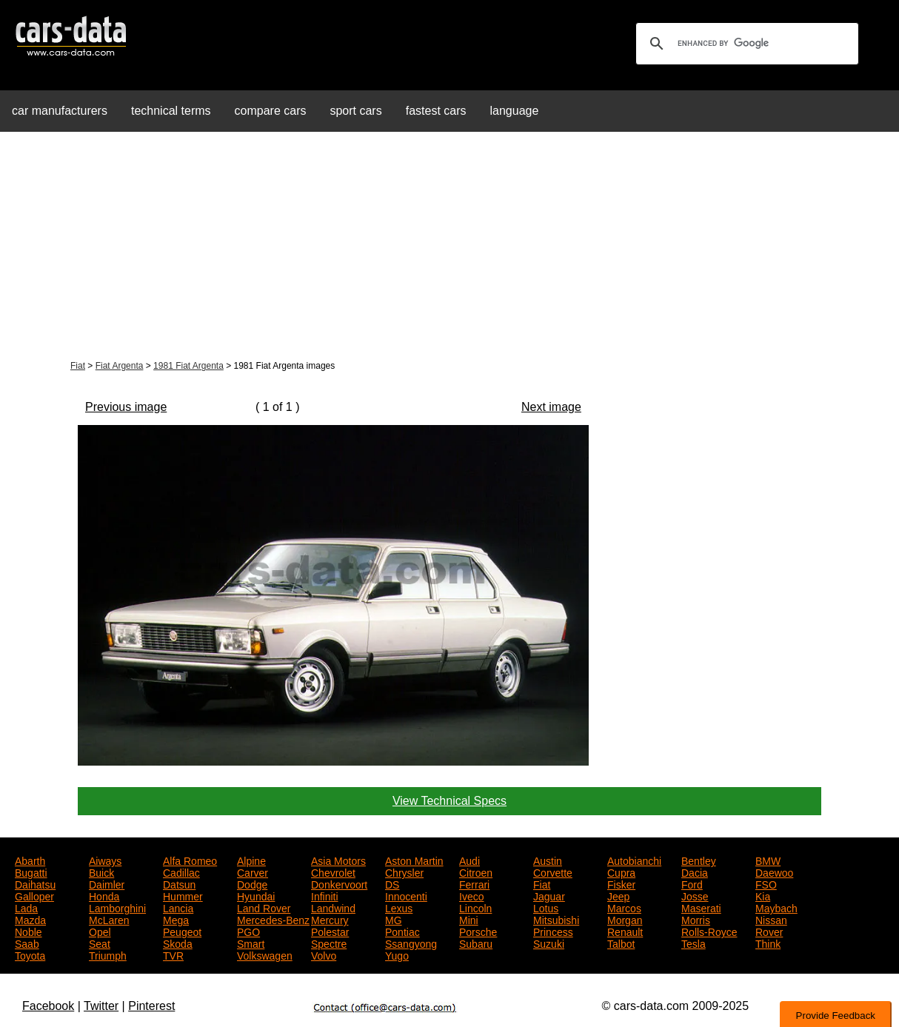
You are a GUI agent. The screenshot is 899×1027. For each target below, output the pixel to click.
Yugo (397, 954)
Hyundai (256, 895)
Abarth (30, 859)
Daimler (106, 883)
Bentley (698, 859)
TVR (173, 954)
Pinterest (151, 1006)
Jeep (618, 895)
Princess (553, 930)
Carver (252, 871)
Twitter (101, 1006)
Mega (176, 918)
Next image (551, 407)
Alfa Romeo (190, 859)
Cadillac (181, 871)
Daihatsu (35, 883)
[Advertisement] (449, 247)
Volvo (323, 954)
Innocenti (406, 895)
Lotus (545, 907)
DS (392, 883)
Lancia (178, 907)
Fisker (621, 883)
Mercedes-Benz (273, 918)
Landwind (333, 907)
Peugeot (182, 930)
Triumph (108, 954)
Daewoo (774, 871)
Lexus (398, 907)
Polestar (330, 930)
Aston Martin (414, 859)
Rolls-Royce (709, 930)
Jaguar (549, 895)
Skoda (178, 942)
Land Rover (263, 907)
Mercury (330, 918)
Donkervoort (339, 883)
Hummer (183, 895)
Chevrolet (333, 871)
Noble (28, 930)
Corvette (552, 871)
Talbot (621, 942)
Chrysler (404, 871)
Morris (695, 918)
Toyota (30, 954)
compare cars (271, 110)
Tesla (693, 942)
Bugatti (31, 871)
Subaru (475, 942)
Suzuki (548, 942)
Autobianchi (634, 859)
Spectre (329, 942)
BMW (768, 859)
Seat (99, 942)
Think (768, 942)
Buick (101, 871)
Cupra (621, 871)
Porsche (478, 930)
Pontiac (402, 930)
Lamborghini (117, 907)
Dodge (252, 883)
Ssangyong (411, 942)
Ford (692, 883)
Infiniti (324, 895)
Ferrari (474, 883)
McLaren (109, 918)
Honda (104, 895)
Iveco (471, 895)
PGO (248, 930)
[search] (745, 44)
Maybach (776, 907)
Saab (27, 942)
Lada (26, 907)
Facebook (48, 1006)
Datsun (179, 883)
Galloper (34, 895)
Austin (547, 859)
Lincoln (475, 907)
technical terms (171, 110)
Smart (250, 942)
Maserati (701, 907)
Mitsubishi (556, 918)
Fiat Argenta (120, 366)
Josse (695, 895)
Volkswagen (265, 954)
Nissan (771, 918)
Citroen (475, 871)
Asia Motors (338, 859)
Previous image (126, 407)
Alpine (251, 859)
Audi (469, 859)
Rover (769, 930)
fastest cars (436, 110)
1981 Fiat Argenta (188, 366)
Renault (625, 930)
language (514, 110)
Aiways (105, 859)
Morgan (624, 918)
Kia (762, 895)
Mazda (30, 918)
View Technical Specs (449, 800)
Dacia (694, 871)
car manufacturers (59, 110)
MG (393, 918)
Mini (468, 918)
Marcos (624, 907)
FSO (766, 883)
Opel (100, 930)
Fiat (77, 366)
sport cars (355, 110)
